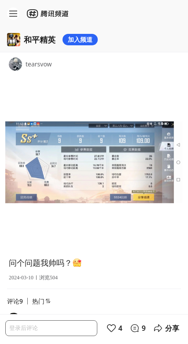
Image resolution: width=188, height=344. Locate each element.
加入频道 (80, 39)
